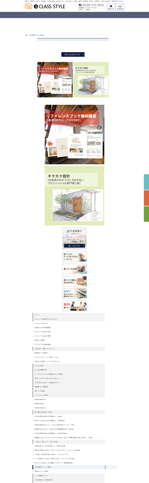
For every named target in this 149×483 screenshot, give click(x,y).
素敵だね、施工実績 (108, 388)
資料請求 (105, 422)
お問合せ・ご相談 (107, 426)
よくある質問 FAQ (108, 239)
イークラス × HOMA (108, 270)
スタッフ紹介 (106, 418)
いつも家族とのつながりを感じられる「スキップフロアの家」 (112, 356)
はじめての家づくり (108, 397)
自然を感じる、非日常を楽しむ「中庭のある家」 (112, 336)
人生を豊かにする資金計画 (110, 380)
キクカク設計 (106, 235)
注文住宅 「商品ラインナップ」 (112, 214)
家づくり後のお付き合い (110, 405)
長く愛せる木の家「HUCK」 (111, 287)
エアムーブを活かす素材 (110, 202)
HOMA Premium (107, 283)
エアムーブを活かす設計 (110, 197)
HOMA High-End (107, 274)
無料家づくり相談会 (108, 261)
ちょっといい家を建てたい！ (111, 384)
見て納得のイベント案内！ (110, 367)
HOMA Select (106, 278)
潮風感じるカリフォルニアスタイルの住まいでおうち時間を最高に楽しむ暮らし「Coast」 (112, 323)
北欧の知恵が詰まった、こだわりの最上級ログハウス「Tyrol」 (112, 304)
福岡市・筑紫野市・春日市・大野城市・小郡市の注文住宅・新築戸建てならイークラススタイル (70, 474)
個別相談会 (146, 198)
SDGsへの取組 (106, 206)
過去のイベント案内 (108, 371)
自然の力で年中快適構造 (110, 193)
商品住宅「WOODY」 (109, 218)
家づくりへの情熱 (107, 414)
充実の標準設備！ (107, 392)
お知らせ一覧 (106, 431)
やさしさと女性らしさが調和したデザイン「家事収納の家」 (112, 362)
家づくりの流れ (107, 266)
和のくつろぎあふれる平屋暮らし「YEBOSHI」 (112, 298)
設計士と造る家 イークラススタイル (112, 230)
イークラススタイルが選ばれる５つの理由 (112, 244)
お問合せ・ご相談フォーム (111, 461)
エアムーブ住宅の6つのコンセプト (112, 184)
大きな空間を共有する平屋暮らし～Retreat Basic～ (112, 316)
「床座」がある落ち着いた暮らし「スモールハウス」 (112, 350)
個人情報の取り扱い (108, 435)
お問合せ (111, 7)
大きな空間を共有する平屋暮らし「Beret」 (112, 292)
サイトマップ (106, 439)
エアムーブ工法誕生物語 (110, 210)
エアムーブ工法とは (108, 189)
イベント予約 (146, 182)
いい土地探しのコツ (108, 376)
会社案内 (105, 409)
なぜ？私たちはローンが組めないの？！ (112, 256)
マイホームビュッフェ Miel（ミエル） (112, 224)
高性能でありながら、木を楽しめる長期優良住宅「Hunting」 (112, 310)
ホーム (104, 179)
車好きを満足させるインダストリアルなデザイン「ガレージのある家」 (112, 343)
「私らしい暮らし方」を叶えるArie (112, 330)
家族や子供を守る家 (108, 401)
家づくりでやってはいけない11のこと (112, 250)
